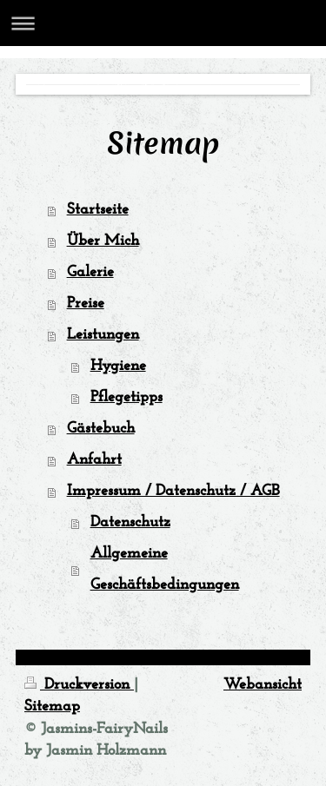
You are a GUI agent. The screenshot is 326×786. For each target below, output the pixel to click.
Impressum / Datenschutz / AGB (173, 491)
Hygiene (118, 366)
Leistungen (103, 335)
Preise (85, 303)
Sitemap (52, 706)
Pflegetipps (126, 397)
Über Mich (103, 241)
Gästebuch (101, 428)
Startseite (98, 209)
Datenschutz (130, 522)
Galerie (90, 272)
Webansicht (262, 685)
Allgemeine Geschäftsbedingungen (164, 569)
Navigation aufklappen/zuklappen (163, 23)
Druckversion (79, 685)
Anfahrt (94, 460)
